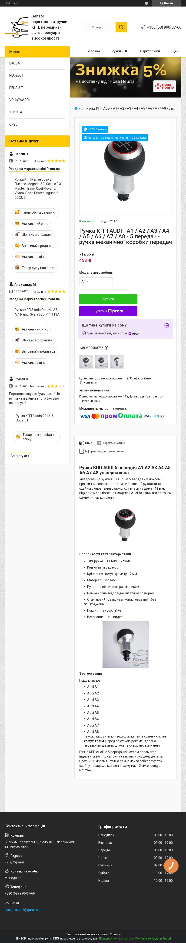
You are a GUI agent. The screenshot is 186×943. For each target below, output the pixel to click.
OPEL (13, 124)
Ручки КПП (120, 51)
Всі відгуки (19, 456)
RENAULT (16, 88)
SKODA (14, 63)
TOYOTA (15, 112)
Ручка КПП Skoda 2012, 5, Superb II (35, 418)
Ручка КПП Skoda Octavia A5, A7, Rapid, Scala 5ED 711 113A (37, 312)
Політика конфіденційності (153, 938)
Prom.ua (115, 934)
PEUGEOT (16, 75)
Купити (108, 299)
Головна (93, 51)
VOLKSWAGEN (19, 100)
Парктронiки (150, 51)
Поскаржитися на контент (116, 938)
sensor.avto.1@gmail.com (24, 910)
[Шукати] (121, 27)
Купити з (108, 311)
